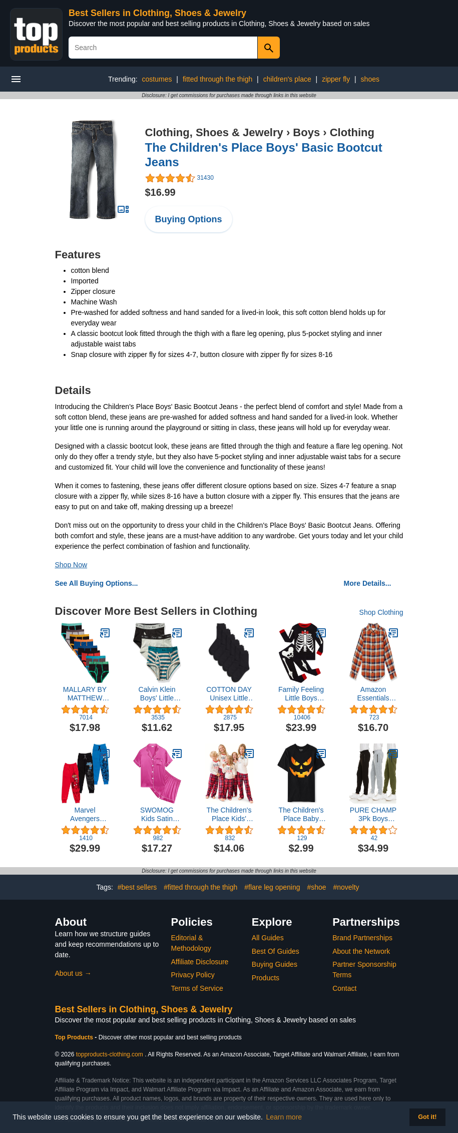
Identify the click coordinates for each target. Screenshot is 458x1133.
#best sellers (137, 887)
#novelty (346, 887)
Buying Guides (274, 964)
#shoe (316, 887)
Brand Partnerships (362, 938)
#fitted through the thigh (200, 887)
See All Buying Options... (96, 583)
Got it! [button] (427, 1116)
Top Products (75, 1037)
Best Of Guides (275, 951)
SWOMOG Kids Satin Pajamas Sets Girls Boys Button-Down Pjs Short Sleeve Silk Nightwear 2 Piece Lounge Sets (156, 814)
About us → (73, 973)
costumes (157, 79)
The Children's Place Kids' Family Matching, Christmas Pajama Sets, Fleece (229, 814)
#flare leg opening (272, 887)
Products (265, 978)
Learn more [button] (284, 1117)
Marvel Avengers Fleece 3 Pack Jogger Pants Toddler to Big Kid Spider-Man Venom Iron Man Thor (85, 814)
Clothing (352, 132)
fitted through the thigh (217, 79)
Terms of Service (197, 988)
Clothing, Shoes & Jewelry (214, 132)
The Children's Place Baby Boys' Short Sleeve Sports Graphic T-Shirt (301, 814)
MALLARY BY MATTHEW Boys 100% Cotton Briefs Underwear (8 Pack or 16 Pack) (85, 693)
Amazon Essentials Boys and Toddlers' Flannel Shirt (373, 693)
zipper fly (336, 79)
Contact (344, 988)
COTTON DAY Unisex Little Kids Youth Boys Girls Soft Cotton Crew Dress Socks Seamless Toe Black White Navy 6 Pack (229, 693)
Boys (306, 132)
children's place (287, 79)
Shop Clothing (381, 612)
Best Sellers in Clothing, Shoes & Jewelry (157, 13)
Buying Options (188, 219)
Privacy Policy (193, 975)
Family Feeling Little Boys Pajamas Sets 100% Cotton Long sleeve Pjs (301, 693)
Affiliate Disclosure (200, 962)
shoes (370, 79)
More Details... (367, 583)
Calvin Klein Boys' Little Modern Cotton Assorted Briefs (157, 693)
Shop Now (71, 565)
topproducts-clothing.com (109, 1054)
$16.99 (160, 192)
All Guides (268, 938)
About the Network (361, 951)
